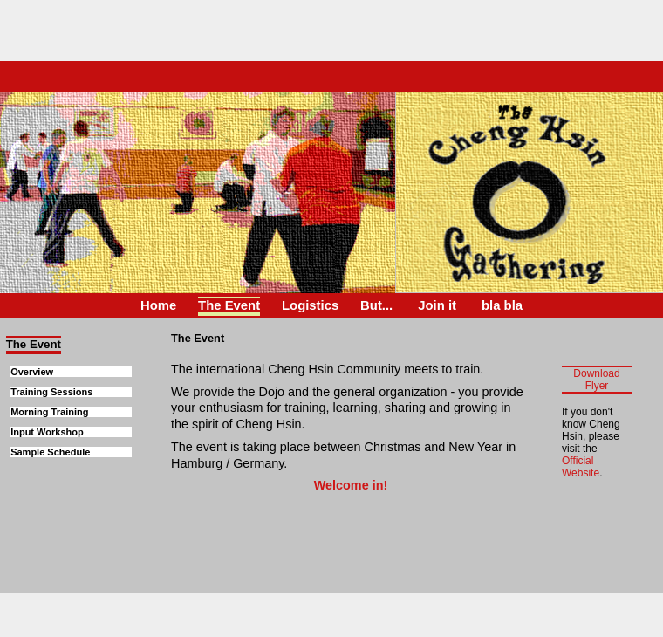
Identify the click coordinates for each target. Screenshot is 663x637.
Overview (31, 371)
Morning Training (49, 412)
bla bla (502, 305)
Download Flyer (596, 379)
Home (158, 305)
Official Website (580, 467)
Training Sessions (51, 392)
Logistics (310, 305)
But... (376, 305)
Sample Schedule (50, 452)
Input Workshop (47, 432)
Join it (437, 305)
